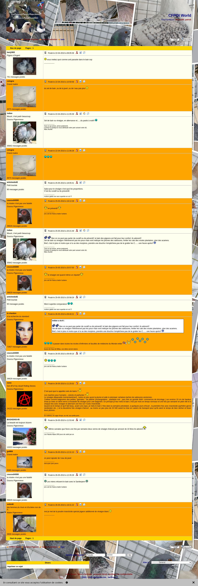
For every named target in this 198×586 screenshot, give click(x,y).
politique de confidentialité (120, 574)
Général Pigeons (31, 39)
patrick (188, 20)
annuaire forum (100, 574)
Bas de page (15, 48)
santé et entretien (49, 39)
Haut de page (16, 538)
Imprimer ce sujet (15, 566)
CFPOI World (15, 39)
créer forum (71, 574)
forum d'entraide (84, 574)
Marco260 (180, 20)
